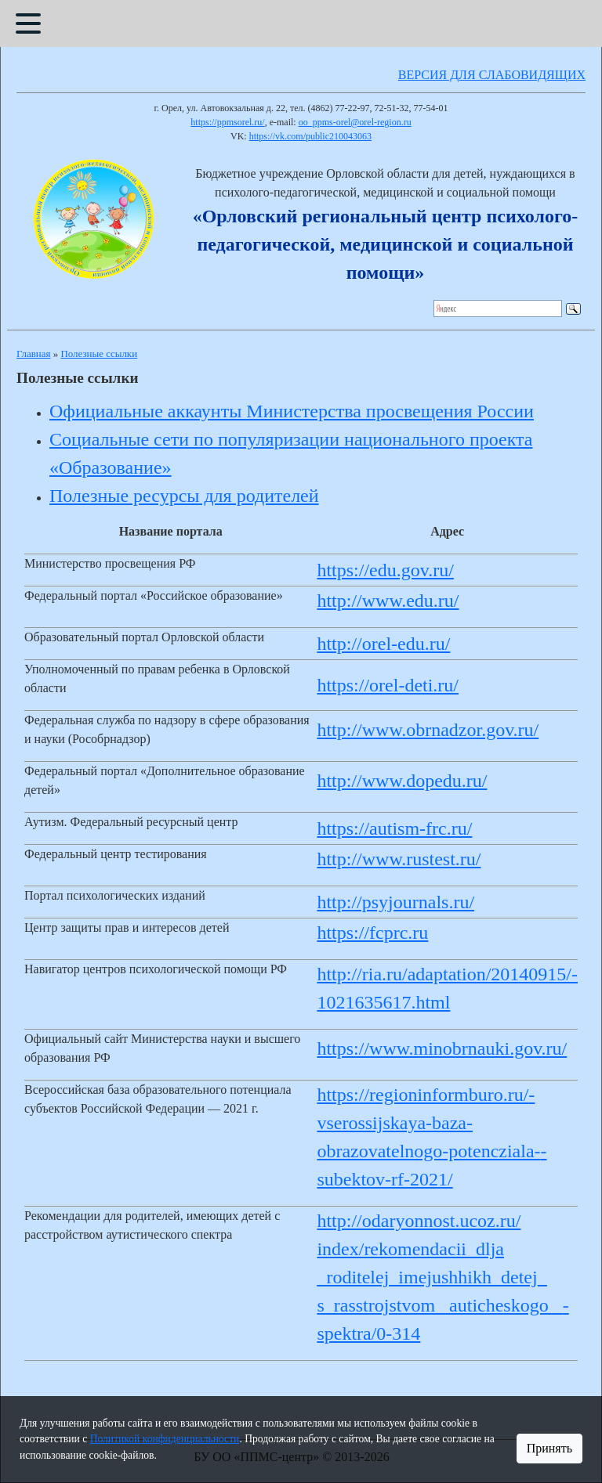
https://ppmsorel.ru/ (227, 122)
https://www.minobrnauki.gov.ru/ (442, 1048)
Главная (33, 353)
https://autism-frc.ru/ (394, 828)
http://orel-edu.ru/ (383, 643)
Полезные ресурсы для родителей (184, 495)
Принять (549, 1448)
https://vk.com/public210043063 (310, 136)
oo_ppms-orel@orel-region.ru (355, 122)
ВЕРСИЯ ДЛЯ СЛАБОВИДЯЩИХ (492, 74)
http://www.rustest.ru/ (399, 859)
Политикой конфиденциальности (165, 1439)
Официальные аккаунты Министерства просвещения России (291, 411)
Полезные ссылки (98, 353)
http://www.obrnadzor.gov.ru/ (428, 730)
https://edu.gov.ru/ (385, 570)
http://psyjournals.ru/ (395, 902)
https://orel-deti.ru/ (388, 685)
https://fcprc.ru (372, 932)
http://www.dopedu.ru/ (402, 780)
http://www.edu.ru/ (388, 600)
